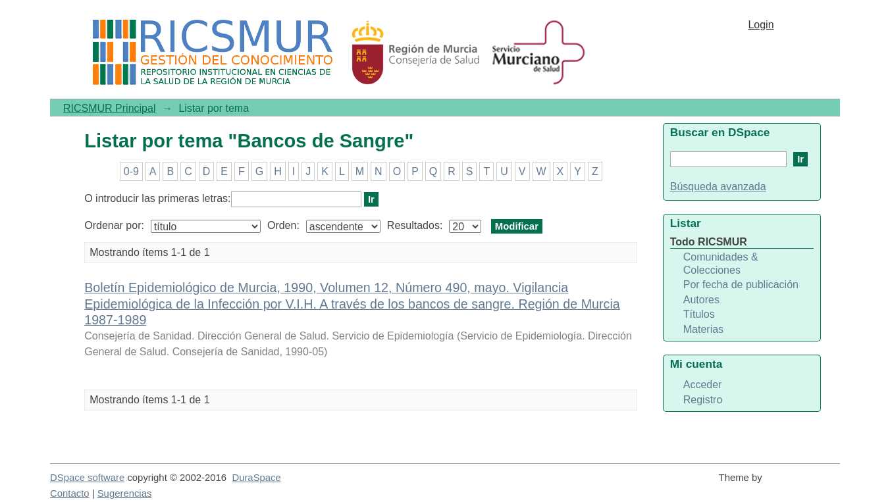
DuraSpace (256, 477)
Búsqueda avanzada (718, 186)
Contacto (70, 493)
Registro (703, 399)
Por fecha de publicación (740, 284)
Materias (703, 329)
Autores (701, 299)
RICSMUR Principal (109, 108)
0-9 (131, 171)
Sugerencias (124, 493)
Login (760, 24)
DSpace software (87, 477)
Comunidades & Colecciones (720, 263)
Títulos (699, 314)
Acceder (702, 384)
